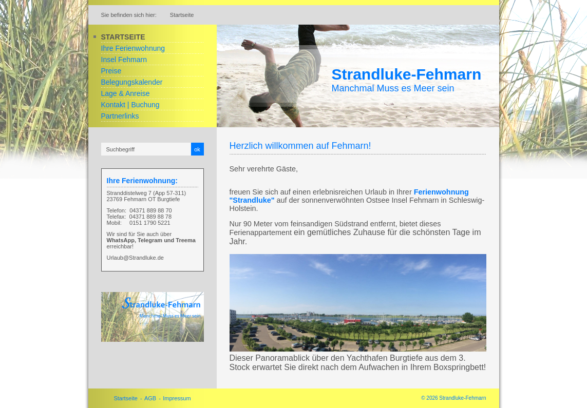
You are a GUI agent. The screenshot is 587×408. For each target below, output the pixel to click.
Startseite (123, 37)
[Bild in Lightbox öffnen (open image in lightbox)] (152, 317)
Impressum (177, 398)
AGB (150, 398)
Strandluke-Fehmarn (407, 74)
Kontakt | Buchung (130, 105)
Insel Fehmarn (124, 59)
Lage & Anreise (125, 93)
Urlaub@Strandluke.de (135, 258)
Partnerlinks (120, 116)
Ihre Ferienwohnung (133, 48)
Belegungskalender (132, 82)
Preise (111, 71)
